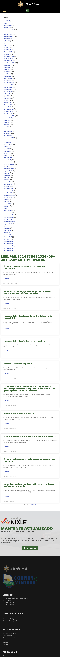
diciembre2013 (8, 250)
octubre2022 (8, 113)
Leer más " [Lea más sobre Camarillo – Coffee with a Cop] (6, 374)
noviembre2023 (9, 85)
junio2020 (7, 175)
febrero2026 (8, 25)
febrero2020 (8, 184)
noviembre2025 (9, 32)
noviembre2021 (9, 138)
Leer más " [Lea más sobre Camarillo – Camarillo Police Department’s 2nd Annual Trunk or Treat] (6, 303)
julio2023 (7, 94)
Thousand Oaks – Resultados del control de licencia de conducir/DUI (27, 317)
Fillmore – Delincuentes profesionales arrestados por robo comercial (29, 460)
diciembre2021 (8, 135)
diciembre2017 (8, 241)
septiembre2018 (9, 221)
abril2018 (7, 232)
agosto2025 (8, 39)
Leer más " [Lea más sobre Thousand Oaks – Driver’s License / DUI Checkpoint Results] (6, 328)
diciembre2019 (8, 188)
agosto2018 (8, 224)
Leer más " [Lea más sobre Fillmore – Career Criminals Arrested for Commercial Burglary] (6, 471)
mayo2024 (7, 72)
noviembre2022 (9, 111)
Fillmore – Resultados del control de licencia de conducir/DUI (24, 267)
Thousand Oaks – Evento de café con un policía (24, 341)
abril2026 (7, 21)
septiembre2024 (9, 63)
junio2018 (7, 228)
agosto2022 (8, 118)
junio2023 (7, 96)
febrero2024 (8, 78)
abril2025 (7, 47)
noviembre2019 (9, 191)
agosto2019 (8, 197)
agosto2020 (8, 171)
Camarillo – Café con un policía (17, 364)
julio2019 (6, 199)
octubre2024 (8, 61)
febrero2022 (8, 131)
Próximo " (34, 504)
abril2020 (7, 180)
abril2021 (7, 153)
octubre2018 (8, 219)
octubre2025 (8, 34)
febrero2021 (8, 158)
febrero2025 (8, 52)
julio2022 (7, 120)
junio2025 (7, 43)
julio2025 (7, 41)
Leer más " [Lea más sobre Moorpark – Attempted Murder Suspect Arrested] (6, 446)
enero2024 (7, 80)
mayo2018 (7, 230)
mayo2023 (7, 98)
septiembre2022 (9, 116)
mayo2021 (7, 151)
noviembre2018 (9, 217)
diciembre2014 (9, 248)
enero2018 (7, 239)
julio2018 (6, 226)
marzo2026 (7, 23)
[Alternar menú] (4, 11)
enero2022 (7, 133)
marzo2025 (7, 50)
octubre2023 (8, 87)
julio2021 (6, 147)
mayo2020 (7, 177)
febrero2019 (8, 210)
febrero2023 (8, 105)
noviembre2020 (9, 164)
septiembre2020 (9, 169)
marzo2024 (7, 76)
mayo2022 (7, 125)
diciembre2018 (8, 215)
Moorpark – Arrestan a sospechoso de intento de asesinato (29, 436)
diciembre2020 (9, 162)
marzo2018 (7, 235)
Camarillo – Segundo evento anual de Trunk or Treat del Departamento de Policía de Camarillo (28, 292)
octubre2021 (8, 140)
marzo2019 (7, 208)
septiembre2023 (9, 89)
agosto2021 (8, 144)
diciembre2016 (8, 244)
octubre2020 (8, 166)
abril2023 (7, 100)
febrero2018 (8, 237)
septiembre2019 (9, 195)
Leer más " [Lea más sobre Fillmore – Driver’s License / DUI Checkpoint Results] (6, 278)
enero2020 (7, 186)
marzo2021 (7, 155)
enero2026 (7, 28)
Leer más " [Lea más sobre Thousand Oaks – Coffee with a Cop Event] (6, 351)
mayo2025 (7, 45)
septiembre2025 (9, 36)
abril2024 (7, 74)
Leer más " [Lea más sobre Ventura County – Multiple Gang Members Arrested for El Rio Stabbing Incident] (6, 496)
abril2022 (7, 127)
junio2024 (7, 69)
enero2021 (7, 160)
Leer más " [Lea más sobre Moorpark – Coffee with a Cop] (6, 423)
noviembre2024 (9, 58)
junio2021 (7, 149)
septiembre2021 (9, 142)
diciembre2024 (9, 56)
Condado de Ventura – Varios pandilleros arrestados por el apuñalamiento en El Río (29, 485)
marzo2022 (7, 129)
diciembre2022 (9, 109)
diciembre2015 (9, 246)
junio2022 (7, 122)
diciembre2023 (9, 83)
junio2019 (7, 202)
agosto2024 (8, 65)
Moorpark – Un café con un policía (18, 413)
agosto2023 (8, 91)
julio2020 (7, 173)
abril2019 (7, 206)
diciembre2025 (9, 30)
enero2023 (7, 107)
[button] (27, 10)
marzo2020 (7, 182)
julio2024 (7, 67)
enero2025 (7, 54)
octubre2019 (8, 193)
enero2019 (7, 213)
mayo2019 (7, 204)
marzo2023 (7, 102)
